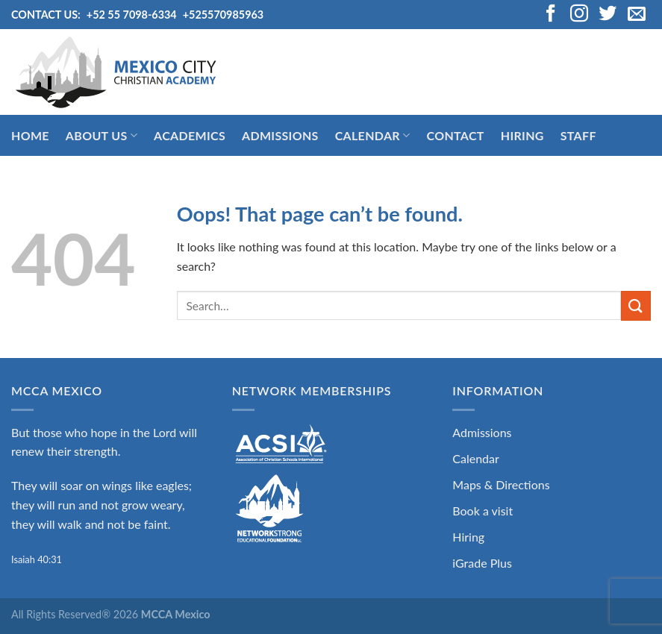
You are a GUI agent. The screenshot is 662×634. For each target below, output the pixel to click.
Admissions (280, 135)
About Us (101, 135)
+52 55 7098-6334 (132, 14)
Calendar (372, 135)
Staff (578, 135)
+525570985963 (223, 14)
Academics (189, 135)
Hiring (522, 135)
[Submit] (636, 305)
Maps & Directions (500, 484)
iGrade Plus (482, 563)
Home (30, 135)
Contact (455, 135)
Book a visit (482, 510)
